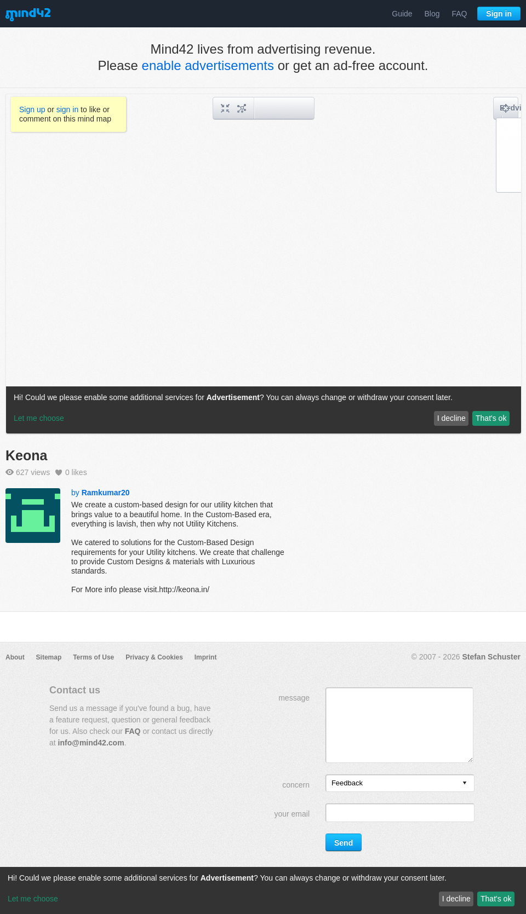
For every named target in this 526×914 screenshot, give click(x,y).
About (15, 657)
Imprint (206, 657)
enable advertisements (208, 65)
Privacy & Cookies (154, 657)
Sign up (32, 109)
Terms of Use (93, 657)
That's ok (496, 898)
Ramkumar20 (106, 492)
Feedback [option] (347, 783)
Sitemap (49, 657)
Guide (402, 13)
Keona (26, 455)
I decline (456, 898)
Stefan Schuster (491, 656)
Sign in (499, 13)
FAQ (459, 13)
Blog (432, 13)
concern (296, 784)
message (294, 697)
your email (292, 813)
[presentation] (464, 783)
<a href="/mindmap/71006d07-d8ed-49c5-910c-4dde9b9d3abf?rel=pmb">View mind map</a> (263, 264)
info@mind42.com (91, 742)
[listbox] (399, 783)
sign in (67, 109)
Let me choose (33, 898)
